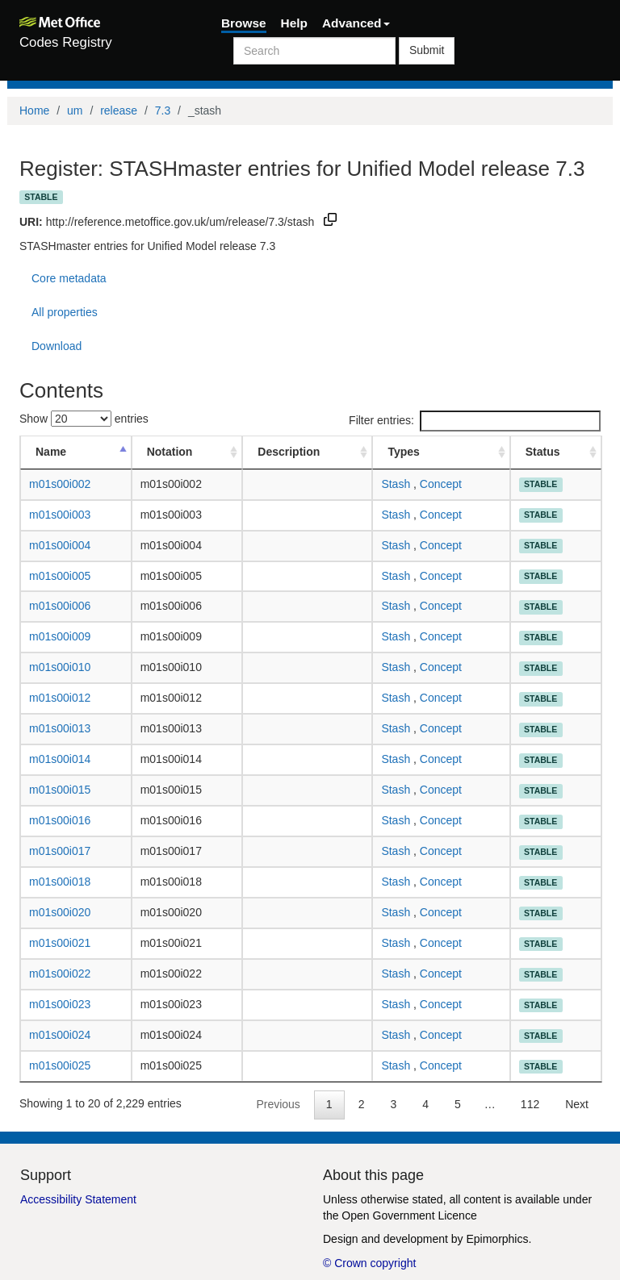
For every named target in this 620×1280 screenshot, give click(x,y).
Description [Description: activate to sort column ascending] (289, 451)
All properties (64, 312)
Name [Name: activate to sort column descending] (51, 451)
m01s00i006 (59, 605)
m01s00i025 (59, 1065)
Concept (441, 483)
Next (577, 1104)
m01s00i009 (59, 636)
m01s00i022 (59, 973)
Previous (278, 1104)
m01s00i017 (59, 850)
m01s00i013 (59, 728)
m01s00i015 (59, 789)
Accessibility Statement (78, 1199)
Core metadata (69, 278)
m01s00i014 (59, 759)
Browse (243, 23)
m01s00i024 (59, 1034)
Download (56, 346)
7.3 (162, 110)
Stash (395, 483)
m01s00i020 (59, 912)
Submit (427, 50)
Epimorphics (497, 1238)
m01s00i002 (59, 483)
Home (34, 110)
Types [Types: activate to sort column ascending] (403, 451)
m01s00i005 (59, 575)
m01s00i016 (59, 820)
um (74, 110)
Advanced (356, 23)
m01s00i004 (59, 545)
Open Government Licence (408, 1215)
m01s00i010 (59, 667)
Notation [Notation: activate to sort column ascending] (170, 451)
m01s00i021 (59, 942)
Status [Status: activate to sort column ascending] (543, 451)
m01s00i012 (59, 697)
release (118, 110)
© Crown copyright (369, 1263)
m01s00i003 (59, 514)
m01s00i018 (59, 881)
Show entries (84, 419)
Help (294, 23)
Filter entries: (475, 421)
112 (530, 1104)
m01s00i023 (59, 1004)
